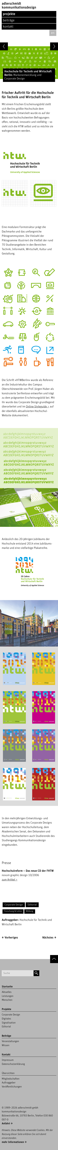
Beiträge (8, 20)
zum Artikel (8, 879)
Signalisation (8, 1022)
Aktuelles (6, 992)
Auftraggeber (8, 1082)
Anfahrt (6, 1123)
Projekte (9, 14)
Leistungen (7, 996)
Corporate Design (13, 904)
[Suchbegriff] (17, 973)
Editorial (32, 904)
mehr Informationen (13, 1142)
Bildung (29, 911)
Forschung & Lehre (13, 911)
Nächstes (47, 937)
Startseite (7, 986)
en (52, 33)
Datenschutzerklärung (13, 1064)
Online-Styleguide (36, 406)
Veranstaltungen (10, 1041)
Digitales (6, 1018)
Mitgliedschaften (10, 1078)
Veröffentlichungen (12, 1086)
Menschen (7, 1000)
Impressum (7, 1060)
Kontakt (8, 26)
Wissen (5, 1045)
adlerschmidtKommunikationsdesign (19, 5)
